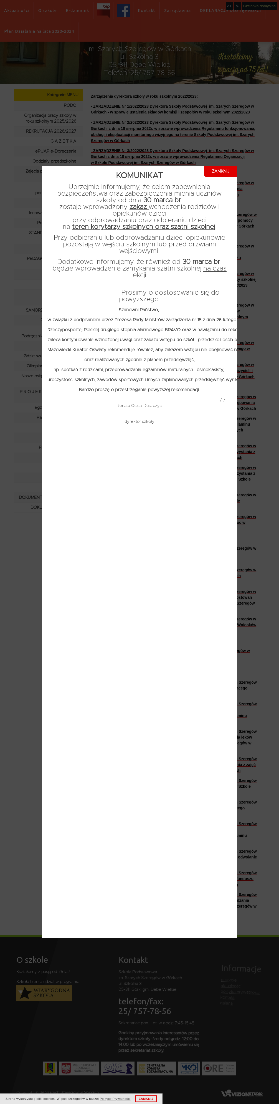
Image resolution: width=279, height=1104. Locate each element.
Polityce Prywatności (115, 1098)
